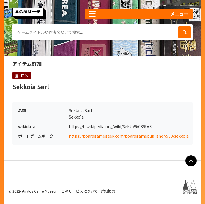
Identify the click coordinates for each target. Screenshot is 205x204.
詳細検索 (108, 191)
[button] (139, 14)
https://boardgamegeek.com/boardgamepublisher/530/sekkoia (129, 136)
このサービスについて (79, 191)
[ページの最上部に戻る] (191, 160)
